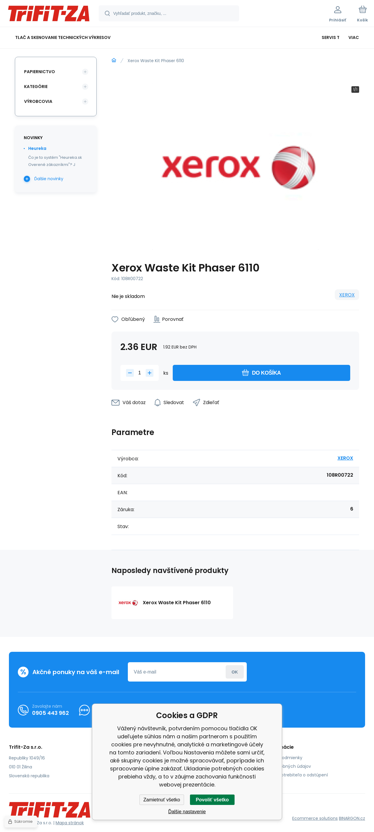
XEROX (347, 294)
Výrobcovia (38, 101)
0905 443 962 (50, 713)
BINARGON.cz (352, 818)
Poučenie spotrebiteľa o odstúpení (292, 775)
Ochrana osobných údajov (283, 766)
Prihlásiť (235, 672)
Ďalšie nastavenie (187, 811)
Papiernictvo (39, 72)
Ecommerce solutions (315, 818)
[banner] (49, 14)
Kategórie (36, 87)
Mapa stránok (70, 823)
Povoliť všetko (212, 799)
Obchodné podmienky (279, 758)
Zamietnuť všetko (161, 799)
